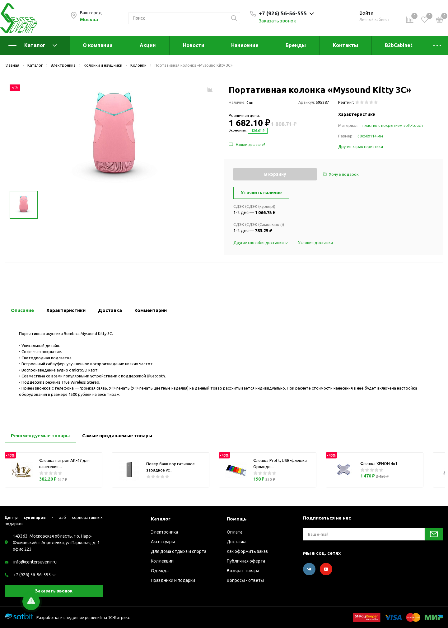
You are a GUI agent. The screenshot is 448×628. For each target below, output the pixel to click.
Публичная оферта (246, 560)
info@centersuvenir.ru (35, 561)
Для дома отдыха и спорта (178, 551)
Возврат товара (243, 570)
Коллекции (162, 560)
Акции (148, 45)
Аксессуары (163, 541)
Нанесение (245, 45)
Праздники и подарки (173, 580)
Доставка (236, 541)
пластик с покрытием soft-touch (392, 125)
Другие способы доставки (261, 242)
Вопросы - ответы (245, 580)
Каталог (32, 45)
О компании (98, 45)
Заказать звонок (277, 20)
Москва (89, 19)
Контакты (345, 45)
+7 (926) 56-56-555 (32, 574)
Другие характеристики (360, 146)
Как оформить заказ (247, 551)
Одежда (160, 570)
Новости (193, 45)
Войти (366, 13)
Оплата (234, 532)
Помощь (237, 518)
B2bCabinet (399, 45)
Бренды (296, 45)
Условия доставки (315, 242)
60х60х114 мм (370, 136)
